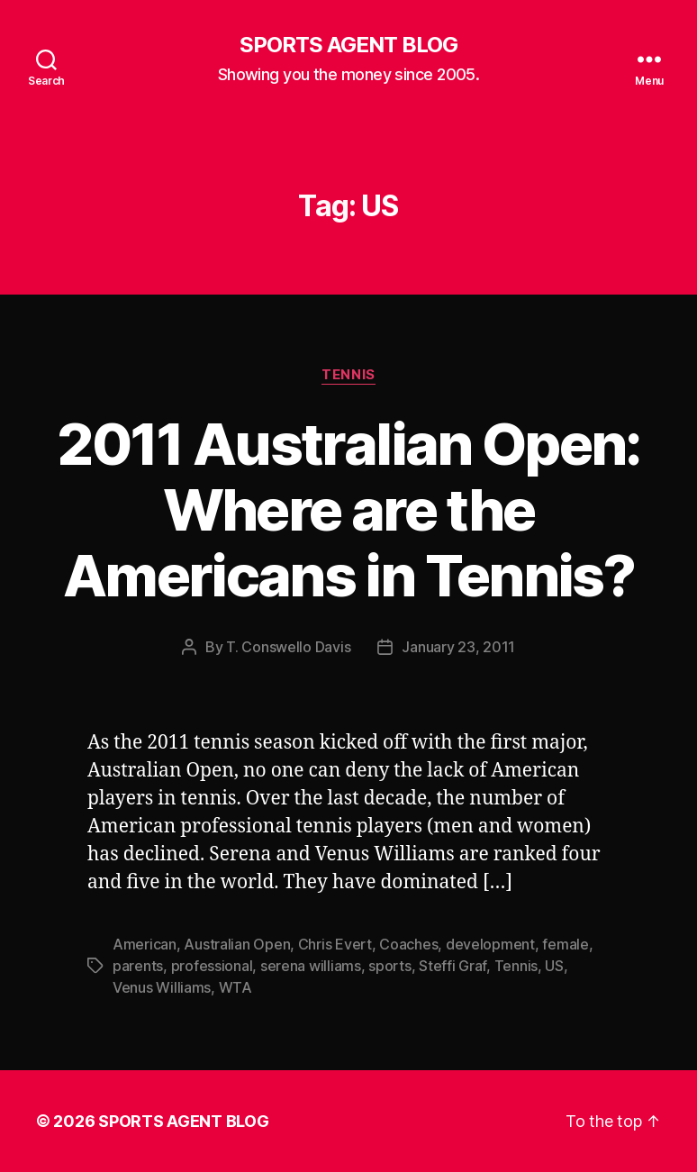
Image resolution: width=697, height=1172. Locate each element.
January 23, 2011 (458, 647)
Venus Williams (162, 987)
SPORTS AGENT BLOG (348, 45)
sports (389, 966)
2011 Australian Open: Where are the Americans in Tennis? (348, 509)
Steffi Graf (452, 966)
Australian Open (237, 944)
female (565, 944)
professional (212, 966)
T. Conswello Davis (288, 647)
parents (138, 966)
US (554, 966)
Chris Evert (335, 944)
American (145, 944)
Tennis (348, 375)
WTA (235, 987)
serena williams (310, 966)
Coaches (408, 944)
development (490, 944)
